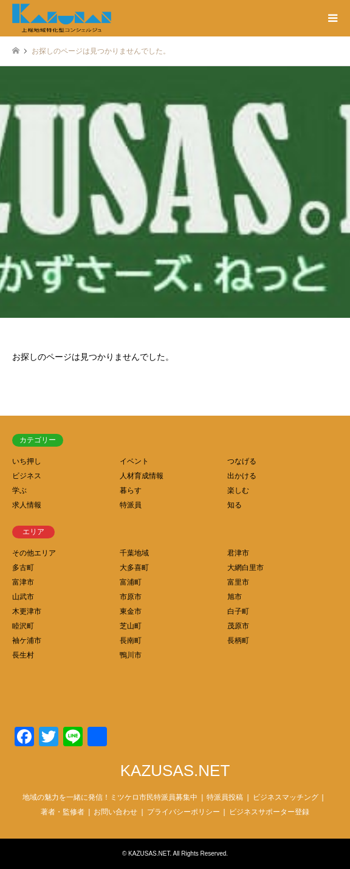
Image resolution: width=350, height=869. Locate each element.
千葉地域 (134, 553)
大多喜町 (134, 567)
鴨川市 (131, 655)
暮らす (131, 490)
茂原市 (238, 626)
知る (234, 505)
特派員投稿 (225, 797)
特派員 (131, 505)
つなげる (241, 461)
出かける (241, 476)
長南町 (131, 640)
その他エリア (34, 553)
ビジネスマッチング (285, 797)
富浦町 (131, 582)
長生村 (23, 655)
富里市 (238, 582)
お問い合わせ (115, 812)
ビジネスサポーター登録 (269, 812)
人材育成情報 (141, 476)
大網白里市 (245, 567)
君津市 (238, 553)
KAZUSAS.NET (175, 770)
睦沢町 (23, 626)
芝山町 (131, 626)
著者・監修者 (62, 812)
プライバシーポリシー (183, 812)
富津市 (23, 582)
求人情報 (26, 505)
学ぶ (19, 490)
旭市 (234, 596)
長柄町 (238, 640)
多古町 (23, 567)
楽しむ (238, 490)
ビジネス (26, 476)
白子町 (238, 611)
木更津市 (26, 611)
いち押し (26, 461)
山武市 (23, 596)
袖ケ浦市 (26, 640)
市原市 (131, 596)
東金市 (131, 611)
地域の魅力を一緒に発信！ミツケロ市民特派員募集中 (109, 797)
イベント (134, 461)
